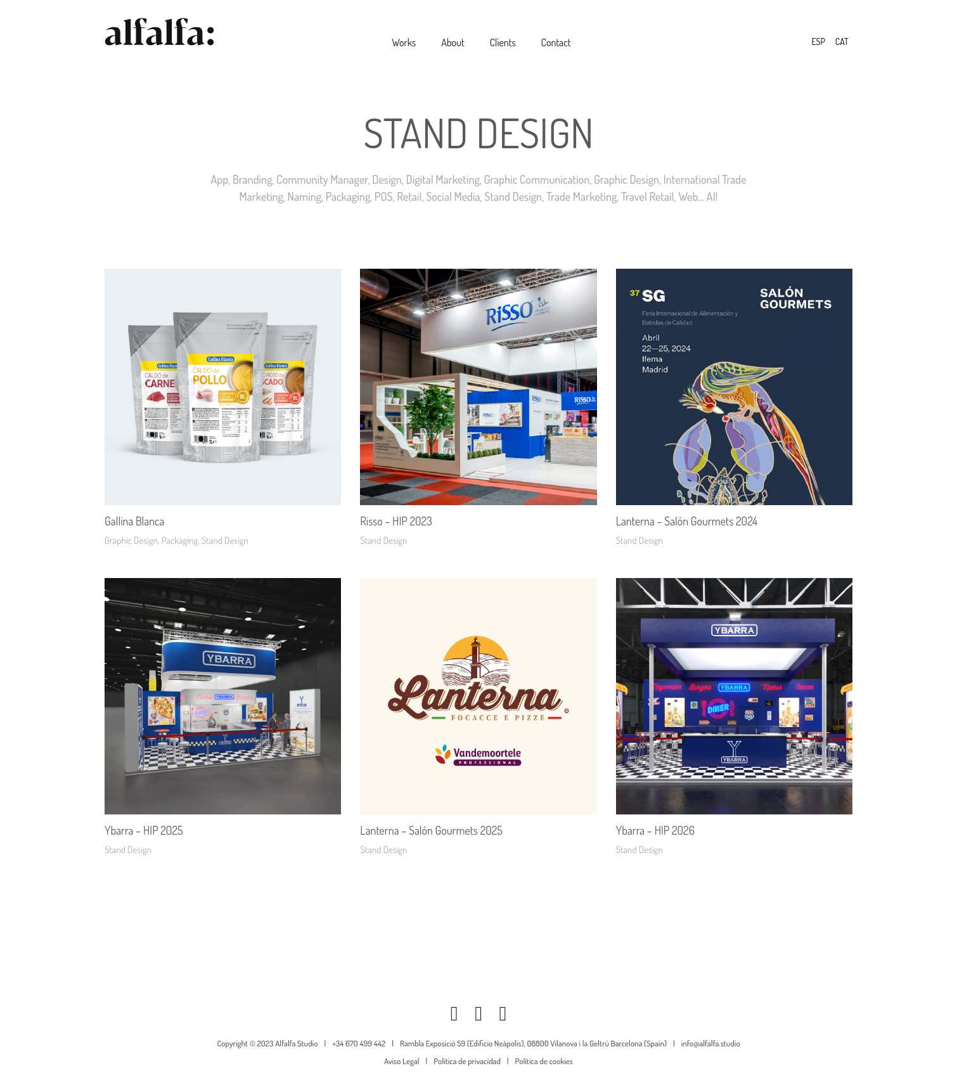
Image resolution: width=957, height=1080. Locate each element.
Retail (409, 196)
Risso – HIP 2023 (396, 521)
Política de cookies (544, 1061)
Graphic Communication (536, 179)
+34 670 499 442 (358, 1043)
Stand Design (513, 196)
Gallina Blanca (134, 521)
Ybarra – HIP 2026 (655, 830)
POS (384, 196)
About (453, 42)
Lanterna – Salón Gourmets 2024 (686, 521)
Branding (252, 179)
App (219, 179)
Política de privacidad (467, 1061)
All (712, 196)
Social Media (453, 196)
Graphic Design (626, 179)
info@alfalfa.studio (710, 1043)
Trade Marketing (581, 196)
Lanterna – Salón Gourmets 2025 (431, 830)
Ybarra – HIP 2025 (144, 830)
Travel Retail (647, 196)
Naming (304, 196)
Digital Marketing (443, 179)
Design (387, 179)
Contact (556, 42)
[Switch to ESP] (818, 41)
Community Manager (322, 179)
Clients (503, 42)
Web (688, 196)
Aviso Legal (402, 1061)
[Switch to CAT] (842, 41)
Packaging (348, 196)
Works (404, 42)
